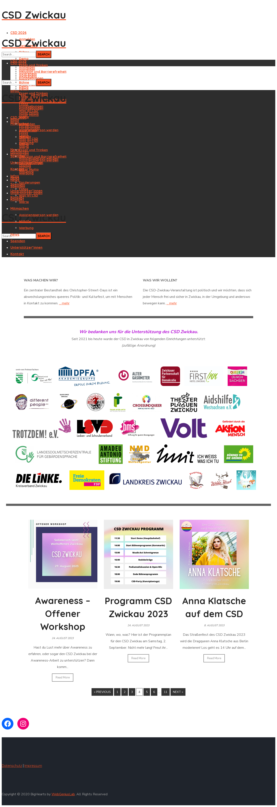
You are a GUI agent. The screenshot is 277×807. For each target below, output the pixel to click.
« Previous (102, 692)
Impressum (33, 765)
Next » (178, 692)
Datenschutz (12, 765)
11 (165, 692)
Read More (63, 677)
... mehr (64, 303)
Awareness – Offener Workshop (62, 613)
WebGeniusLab (63, 794)
